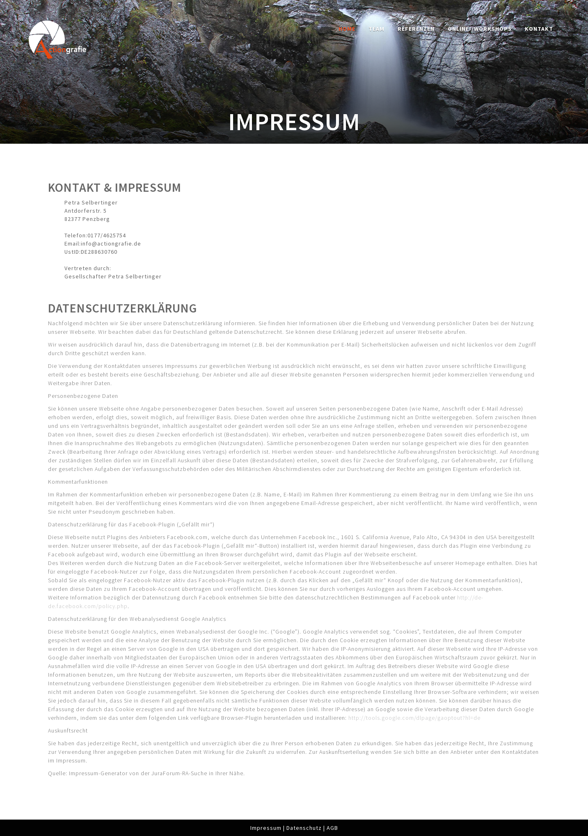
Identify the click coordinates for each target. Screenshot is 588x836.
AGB (332, 827)
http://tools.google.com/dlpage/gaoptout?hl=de (414, 717)
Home (347, 28)
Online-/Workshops (480, 28)
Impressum (265, 827)
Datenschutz (304, 827)
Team (376, 28)
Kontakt (539, 28)
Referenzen (416, 28)
